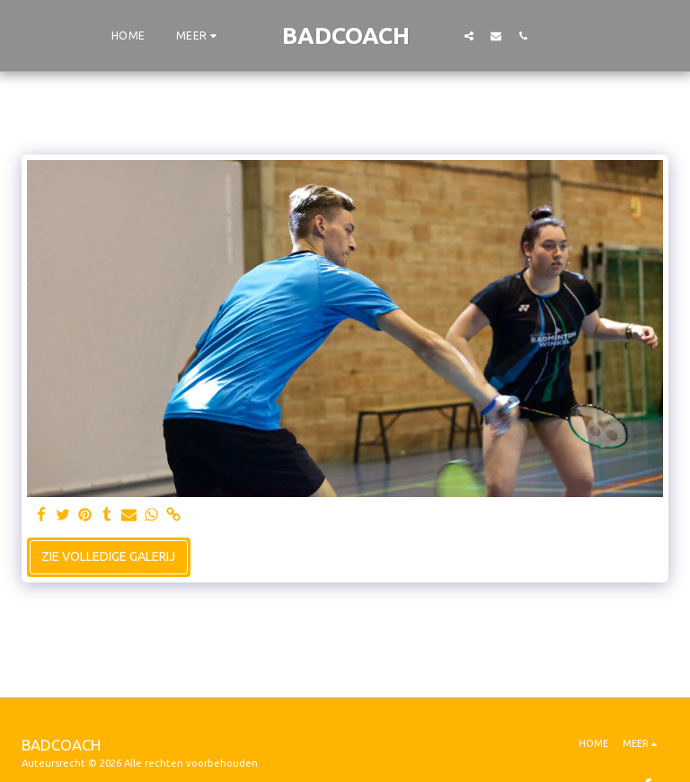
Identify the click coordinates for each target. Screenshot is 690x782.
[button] (469, 35)
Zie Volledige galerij (108, 556)
